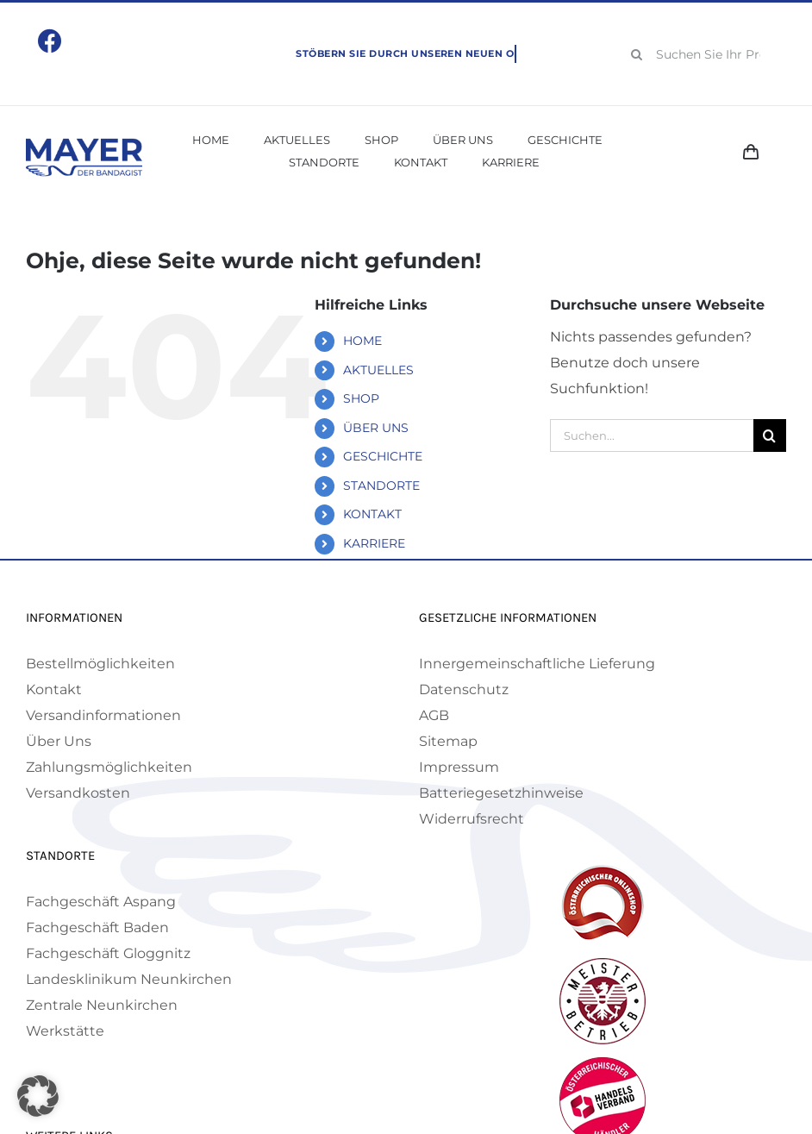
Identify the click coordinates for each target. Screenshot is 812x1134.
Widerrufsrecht (471, 819)
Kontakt (54, 689)
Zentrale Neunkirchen (102, 1005)
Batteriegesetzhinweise (501, 793)
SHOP (361, 398)
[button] (38, 1096)
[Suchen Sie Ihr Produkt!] (702, 54)
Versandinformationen (103, 715)
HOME (362, 340)
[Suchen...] (651, 435)
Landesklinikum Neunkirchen (129, 979)
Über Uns (58, 741)
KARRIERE (374, 543)
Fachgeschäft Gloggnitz (108, 953)
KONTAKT (372, 514)
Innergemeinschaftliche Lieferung (537, 663)
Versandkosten (78, 793)
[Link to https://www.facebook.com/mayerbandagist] (50, 41)
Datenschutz (464, 689)
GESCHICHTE (382, 456)
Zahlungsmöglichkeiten (109, 767)
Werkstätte (65, 1031)
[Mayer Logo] (84, 144)
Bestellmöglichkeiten (100, 663)
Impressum (459, 767)
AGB (434, 715)
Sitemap (448, 741)
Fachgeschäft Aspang (101, 901)
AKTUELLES (378, 370)
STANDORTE (381, 485)
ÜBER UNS (376, 427)
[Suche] (637, 54)
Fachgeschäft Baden (97, 927)
